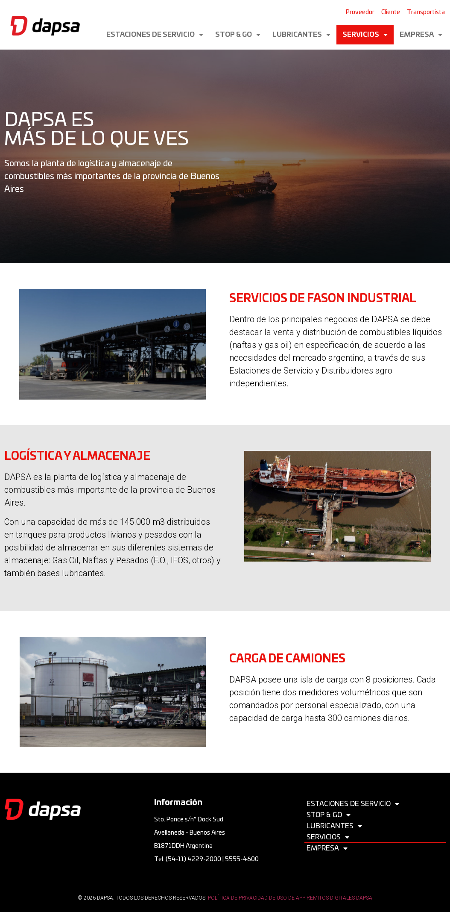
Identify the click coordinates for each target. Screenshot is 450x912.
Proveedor (360, 12)
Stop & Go (237, 34)
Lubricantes (301, 34)
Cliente (390, 12)
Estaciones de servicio (154, 34)
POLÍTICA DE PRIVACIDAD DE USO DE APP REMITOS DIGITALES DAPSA (290, 898)
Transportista (426, 12)
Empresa (421, 34)
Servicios (365, 34)
